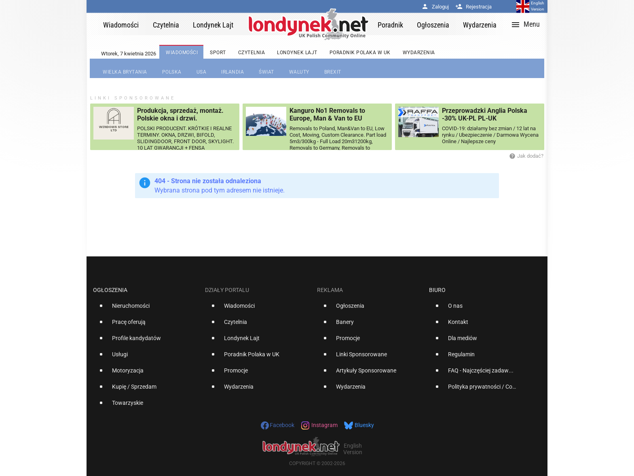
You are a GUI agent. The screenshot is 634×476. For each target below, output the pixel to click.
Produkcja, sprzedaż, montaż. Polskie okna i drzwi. (180, 114)
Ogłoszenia (110, 290)
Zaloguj (435, 7)
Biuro (437, 290)
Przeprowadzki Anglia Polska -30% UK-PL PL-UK (484, 114)
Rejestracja (473, 7)
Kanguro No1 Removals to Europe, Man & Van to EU (327, 114)
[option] (146, 309)
